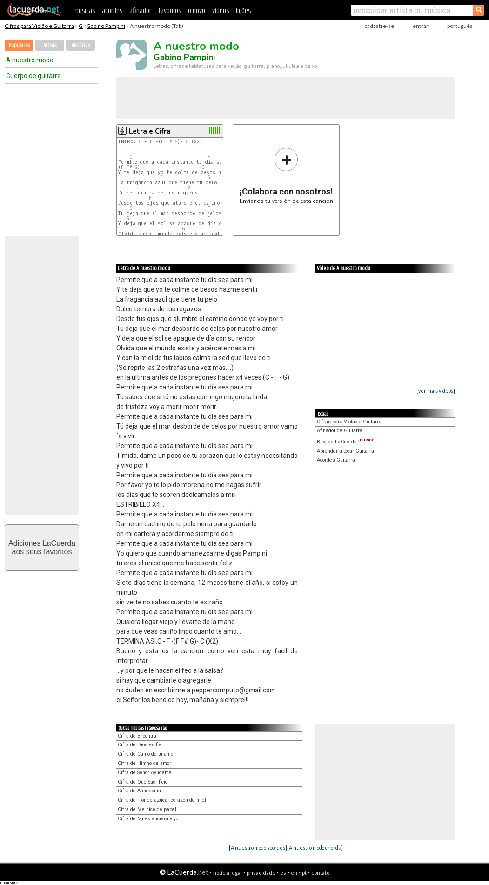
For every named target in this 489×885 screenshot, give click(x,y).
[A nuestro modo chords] (314, 848)
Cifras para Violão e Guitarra (39, 25)
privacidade (261, 873)
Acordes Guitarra (336, 460)
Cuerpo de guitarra (33, 76)
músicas (84, 11)
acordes (112, 11)
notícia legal (227, 873)
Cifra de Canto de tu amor (146, 754)
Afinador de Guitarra (339, 431)
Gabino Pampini (106, 25)
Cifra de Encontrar (138, 736)
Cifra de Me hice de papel (147, 809)
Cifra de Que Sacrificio (142, 782)
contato (320, 873)
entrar (421, 25)
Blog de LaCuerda (346, 442)
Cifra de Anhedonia (139, 791)
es (283, 873)
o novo (196, 11)
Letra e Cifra (150, 131)
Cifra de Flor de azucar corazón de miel (162, 800)
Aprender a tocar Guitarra (345, 451)
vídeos (220, 11)
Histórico (80, 45)
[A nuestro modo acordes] (258, 848)
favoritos (169, 11)
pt (304, 873)
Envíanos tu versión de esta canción (286, 176)
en (294, 873)
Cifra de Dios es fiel (140, 745)
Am (190, 188)
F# (169, 142)
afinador (140, 11)
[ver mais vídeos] (435, 391)
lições (243, 11)
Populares (19, 45)
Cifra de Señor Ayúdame (145, 773)
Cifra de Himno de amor (144, 763)
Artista (50, 45)
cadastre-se (379, 25)
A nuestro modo (30, 60)
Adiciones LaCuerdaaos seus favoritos (41, 547)
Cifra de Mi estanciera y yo (148, 819)
